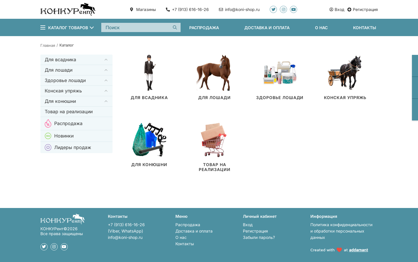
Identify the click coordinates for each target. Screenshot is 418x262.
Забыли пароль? (259, 237)
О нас (321, 27)
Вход (248, 224)
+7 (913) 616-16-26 (190, 9)
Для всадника (60, 59)
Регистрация (255, 230)
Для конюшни (60, 101)
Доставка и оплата (267, 27)
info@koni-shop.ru (125, 237)
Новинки (59, 136)
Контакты (364, 27)
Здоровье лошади (65, 80)
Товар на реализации (69, 111)
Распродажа (204, 27)
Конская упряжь (63, 91)
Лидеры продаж (68, 147)
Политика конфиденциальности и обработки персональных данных (341, 231)
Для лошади (58, 70)
